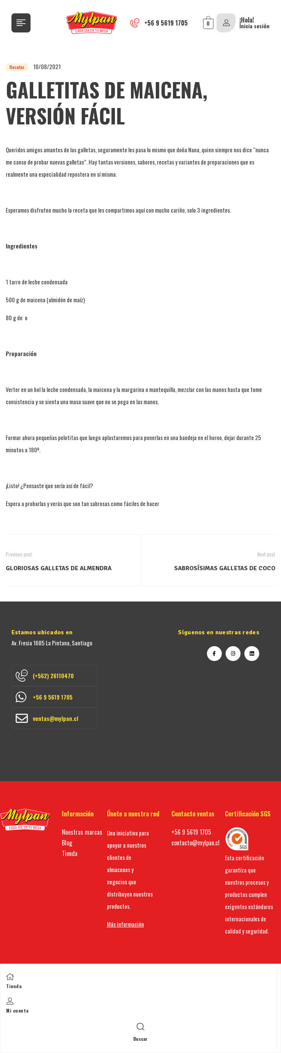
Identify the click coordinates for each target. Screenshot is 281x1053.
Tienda (13, 986)
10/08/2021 (47, 66)
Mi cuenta (17, 1010)
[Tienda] (10, 976)
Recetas (17, 67)
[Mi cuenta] (10, 1001)
